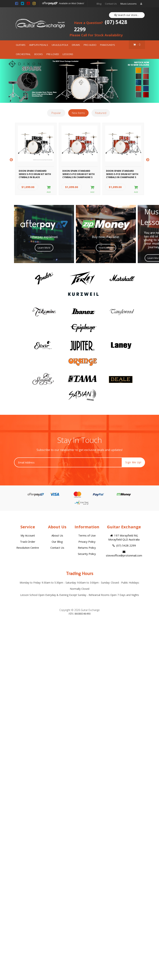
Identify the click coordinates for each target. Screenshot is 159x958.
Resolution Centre (27, 547)
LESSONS (68, 54)
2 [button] (74, 97)
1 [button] (68, 97)
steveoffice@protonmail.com (124, 553)
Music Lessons (128, 3)
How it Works (106, 247)
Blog (99, 3)
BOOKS (38, 54)
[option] (79, 81)
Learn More (44, 247)
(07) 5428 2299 (100, 26)
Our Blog (57, 541)
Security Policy (87, 554)
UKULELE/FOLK (60, 45)
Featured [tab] (100, 113)
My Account (28, 535)
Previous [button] (11, 160)
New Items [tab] (78, 113)
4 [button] (85, 97)
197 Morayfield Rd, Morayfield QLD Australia (124, 537)
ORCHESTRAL (23, 54)
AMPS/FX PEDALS (38, 45)
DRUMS (76, 45)
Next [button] (148, 160)
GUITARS (20, 45)
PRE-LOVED (52, 54)
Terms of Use (87, 535)
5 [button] (90, 97)
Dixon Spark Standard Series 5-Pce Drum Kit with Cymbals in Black (35, 173)
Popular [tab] (56, 113)
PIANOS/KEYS (107, 45)
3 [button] (79, 97)
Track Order (27, 541)
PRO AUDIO (90, 45)
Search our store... (127, 15)
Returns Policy (87, 547)
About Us (57, 535)
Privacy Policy (87, 541)
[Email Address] (68, 462)
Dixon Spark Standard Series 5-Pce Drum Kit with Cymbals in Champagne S (78, 173)
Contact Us (111, 3)
